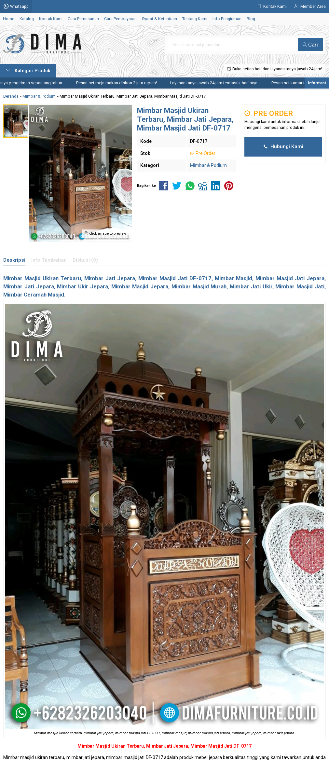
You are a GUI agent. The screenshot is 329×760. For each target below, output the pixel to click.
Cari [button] (310, 44)
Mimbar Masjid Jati (162, 278)
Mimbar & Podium (208, 165)
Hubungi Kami (283, 146)
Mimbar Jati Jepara (167, 746)
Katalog (27, 18)
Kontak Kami (50, 18)
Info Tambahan (49, 260)
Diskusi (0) (85, 260)
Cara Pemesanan (83, 18)
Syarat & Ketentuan (159, 18)
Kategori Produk (28, 70)
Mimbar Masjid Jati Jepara (289, 278)
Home (8, 18)
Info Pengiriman (226, 18)
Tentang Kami (194, 18)
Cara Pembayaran (120, 18)
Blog (251, 18)
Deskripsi (14, 260)
